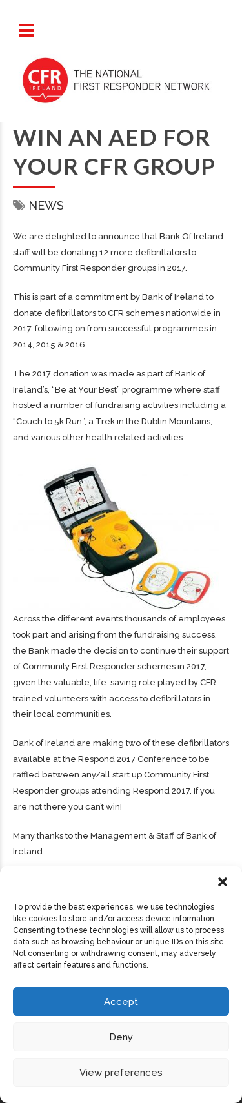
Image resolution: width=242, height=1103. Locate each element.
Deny (121, 1037)
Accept (121, 1002)
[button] (222, 881)
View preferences (121, 1073)
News (46, 205)
